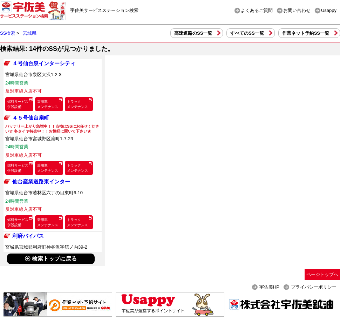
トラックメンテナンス (77, 104)
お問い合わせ (297, 10)
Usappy (328, 10)
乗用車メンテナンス (47, 104)
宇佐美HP (269, 287)
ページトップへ (322, 274)
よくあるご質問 (257, 10)
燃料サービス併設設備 (17, 104)
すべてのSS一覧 (247, 33)
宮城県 (29, 33)
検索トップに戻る (51, 259)
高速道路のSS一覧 (193, 33)
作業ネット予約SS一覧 (305, 33)
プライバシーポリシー (313, 287)
